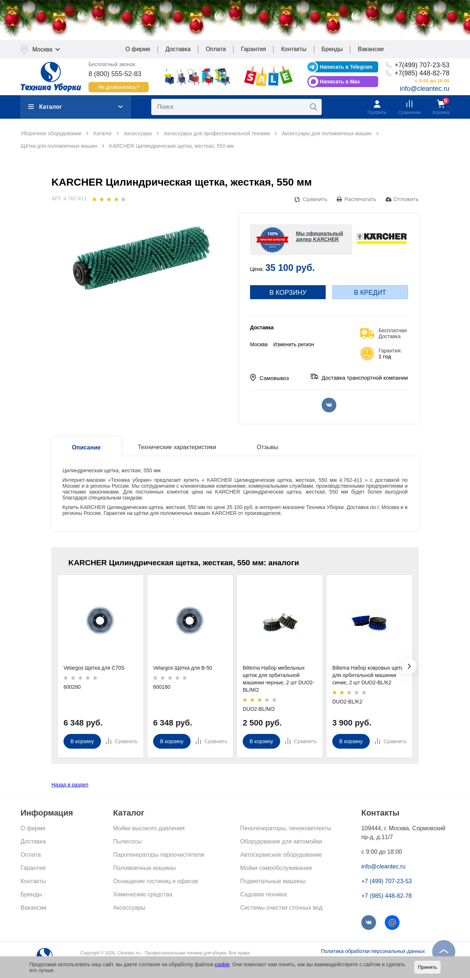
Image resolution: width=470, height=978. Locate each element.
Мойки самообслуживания (276, 869)
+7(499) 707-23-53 (421, 65)
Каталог (45, 107)
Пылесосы (127, 842)
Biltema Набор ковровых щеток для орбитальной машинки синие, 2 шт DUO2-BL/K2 (369, 676)
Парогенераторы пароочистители (158, 855)
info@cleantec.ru (424, 89)
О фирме (138, 50)
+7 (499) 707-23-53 (386, 882)
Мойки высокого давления (149, 829)
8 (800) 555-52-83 (114, 74)
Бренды (332, 50)
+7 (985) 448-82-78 (386, 896)
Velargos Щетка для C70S (94, 668)
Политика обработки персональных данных (373, 952)
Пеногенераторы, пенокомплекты (285, 829)
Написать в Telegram (346, 67)
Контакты (293, 50)
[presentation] (409, 667)
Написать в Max (340, 82)
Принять (427, 967)
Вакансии (371, 50)
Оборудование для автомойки (281, 842)
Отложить (406, 200)
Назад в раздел (69, 785)
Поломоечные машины (144, 869)
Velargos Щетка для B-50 (182, 668)
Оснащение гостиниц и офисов (155, 882)
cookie (222, 964)
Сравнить (315, 200)
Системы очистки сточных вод (281, 908)
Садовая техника (263, 895)
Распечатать (360, 200)
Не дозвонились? (119, 87)
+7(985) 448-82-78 (421, 73)
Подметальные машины (273, 882)
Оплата (216, 50)
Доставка (178, 50)
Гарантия (253, 50)
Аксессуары (129, 908)
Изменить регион (293, 345)
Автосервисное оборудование (281, 855)
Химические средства (142, 895)
